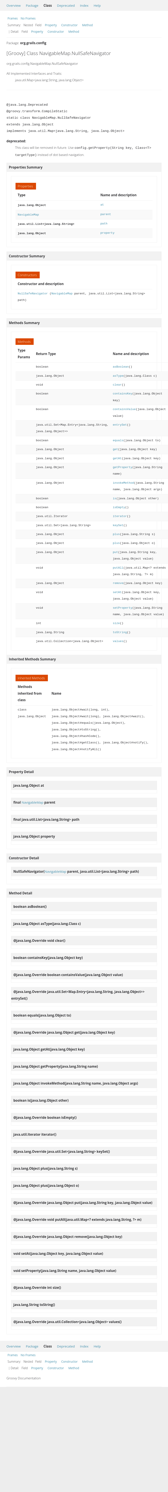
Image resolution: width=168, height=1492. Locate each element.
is (114, 496)
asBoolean (121, 364)
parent (105, 213)
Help (97, 5)
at (102, 204)
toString (120, 630)
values (118, 639)
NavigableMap (28, 213)
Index (84, 5)
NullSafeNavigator (33, 291)
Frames (13, 18)
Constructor (69, 25)
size (116, 621)
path (103, 222)
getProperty (122, 465)
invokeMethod (123, 480)
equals (118, 438)
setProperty (122, 605)
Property (51, 25)
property (107, 231)
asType (118, 373)
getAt (117, 456)
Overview (13, 5)
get (115, 447)
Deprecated (66, 5)
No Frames (28, 18)
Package (32, 5)
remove (118, 581)
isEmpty (119, 505)
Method (87, 25)
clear (117, 382)
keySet (118, 523)
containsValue (124, 407)
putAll (118, 565)
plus (116, 532)
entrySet (120, 422)
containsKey (122, 391)
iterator (120, 514)
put (115, 550)
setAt (117, 590)
